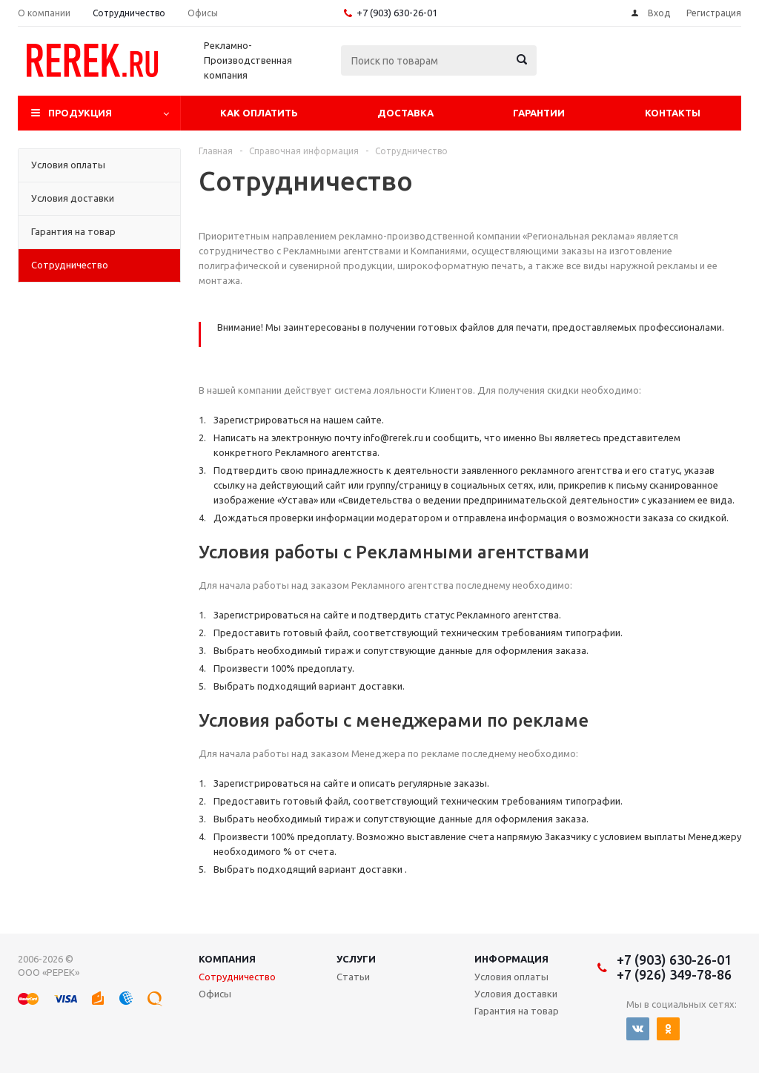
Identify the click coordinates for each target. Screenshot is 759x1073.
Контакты (672, 113)
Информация (511, 959)
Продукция (80, 113)
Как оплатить (259, 113)
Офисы (215, 993)
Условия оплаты (511, 976)
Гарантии (539, 113)
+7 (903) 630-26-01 (397, 12)
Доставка (405, 113)
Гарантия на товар (516, 1011)
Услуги (356, 959)
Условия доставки (515, 993)
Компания (227, 959)
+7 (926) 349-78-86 (674, 974)
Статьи (353, 976)
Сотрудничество (237, 976)
